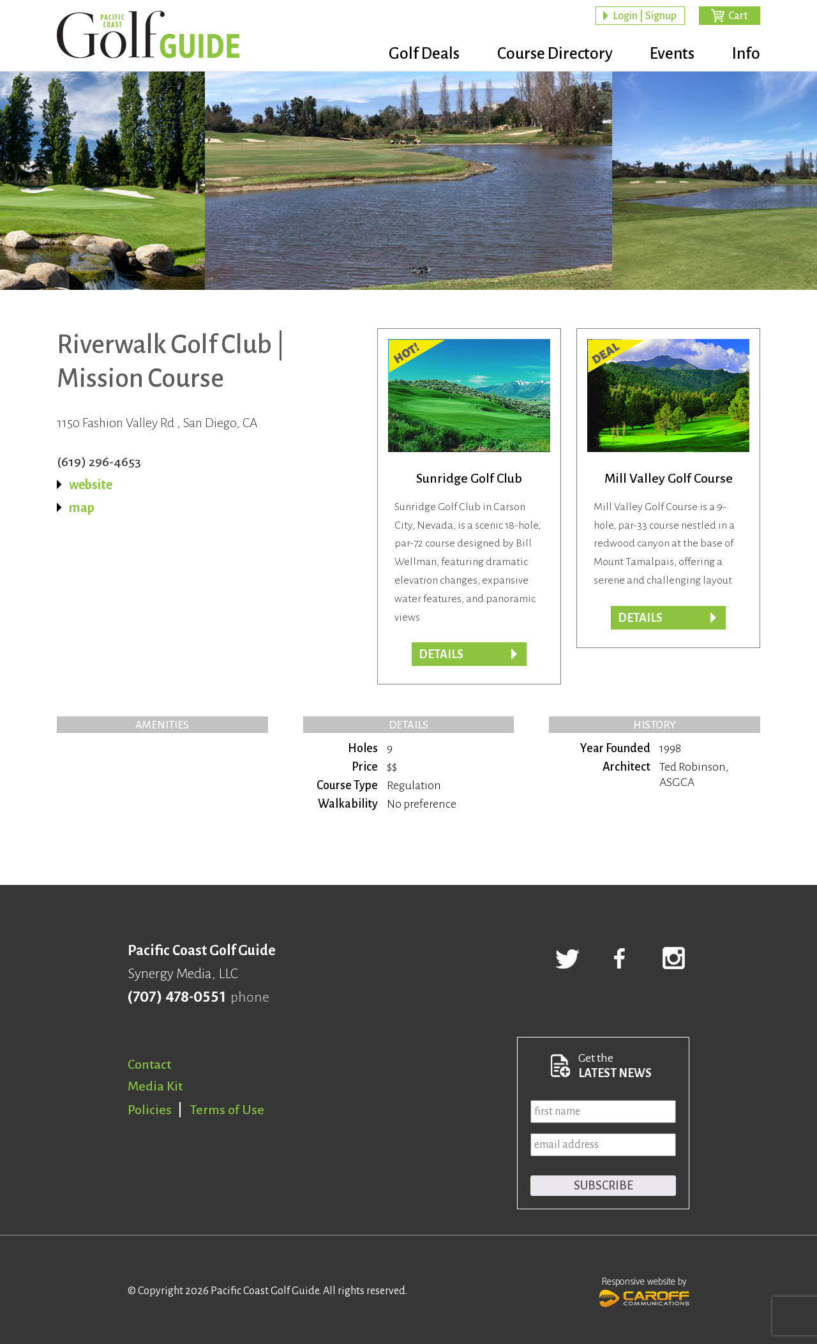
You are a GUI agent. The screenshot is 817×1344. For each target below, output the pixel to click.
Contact (149, 1064)
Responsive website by (644, 1290)
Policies (150, 1110)
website (90, 485)
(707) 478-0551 (176, 997)
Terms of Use (227, 1110)
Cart (737, 16)
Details (441, 654)
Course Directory (542, 54)
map (81, 508)
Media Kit (155, 1086)
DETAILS (640, 618)
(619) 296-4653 (99, 462)
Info (745, 54)
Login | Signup (645, 16)
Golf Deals (406, 54)
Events (666, 54)
